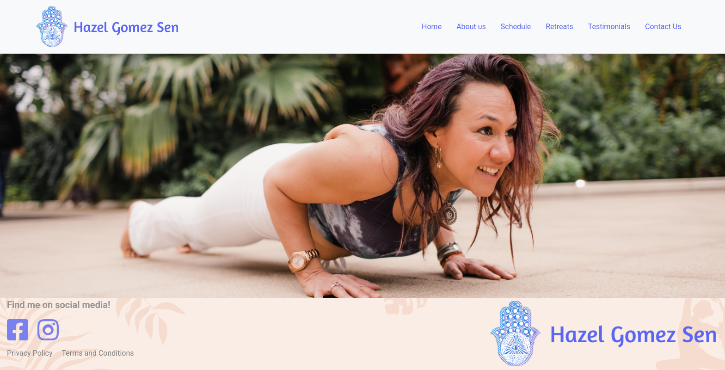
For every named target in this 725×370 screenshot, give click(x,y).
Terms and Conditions (97, 353)
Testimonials (609, 26)
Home (432, 26)
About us (471, 26)
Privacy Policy (30, 353)
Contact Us (663, 26)
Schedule (516, 26)
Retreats (559, 26)
